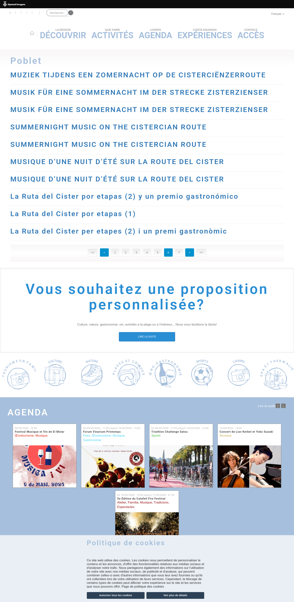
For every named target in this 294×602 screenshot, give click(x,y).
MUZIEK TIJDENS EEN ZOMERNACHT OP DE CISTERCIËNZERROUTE (138, 75)
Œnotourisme (24, 435)
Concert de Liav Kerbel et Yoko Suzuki (246, 431)
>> (201, 252)
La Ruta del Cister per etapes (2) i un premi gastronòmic (118, 231)
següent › (283, 405)
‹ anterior (277, 405)
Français (277, 13)
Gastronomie (92, 440)
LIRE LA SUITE (147, 336)
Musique (41, 435)
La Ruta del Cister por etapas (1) (73, 214)
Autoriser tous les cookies (115, 595)
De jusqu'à (111, 428)
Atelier (121, 502)
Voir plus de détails (175, 595)
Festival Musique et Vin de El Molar (39, 431)
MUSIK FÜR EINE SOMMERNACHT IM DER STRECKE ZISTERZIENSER (139, 92)
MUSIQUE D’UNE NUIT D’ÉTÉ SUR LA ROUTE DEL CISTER (117, 162)
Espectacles (125, 507)
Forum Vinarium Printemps (102, 431)
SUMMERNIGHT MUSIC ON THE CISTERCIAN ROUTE (108, 127)
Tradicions (161, 502)
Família (133, 502)
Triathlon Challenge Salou (169, 431)
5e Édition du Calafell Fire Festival (141, 498)
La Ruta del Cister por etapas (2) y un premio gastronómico (124, 196)
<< (92, 252)
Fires (86, 435)
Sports (155, 435)
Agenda (28, 412)
